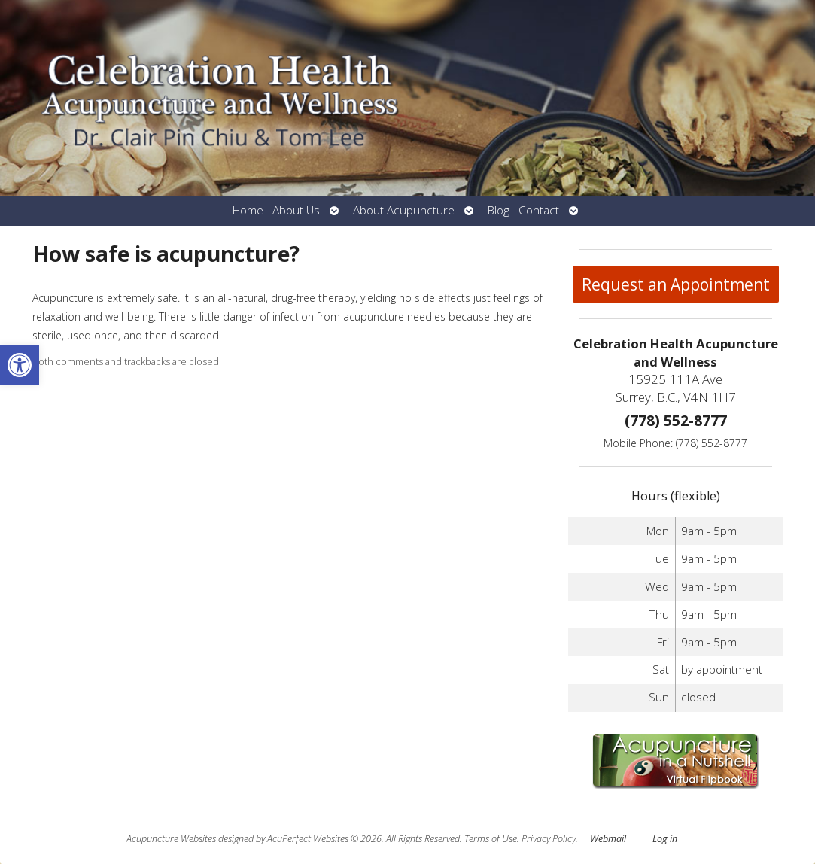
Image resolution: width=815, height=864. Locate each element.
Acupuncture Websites (171, 838)
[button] (19, 365)
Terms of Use (490, 838)
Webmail (608, 838)
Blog (498, 210)
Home (248, 210)
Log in (664, 838)
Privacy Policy (549, 838)
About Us (296, 210)
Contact (538, 210)
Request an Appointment (676, 284)
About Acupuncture (404, 210)
